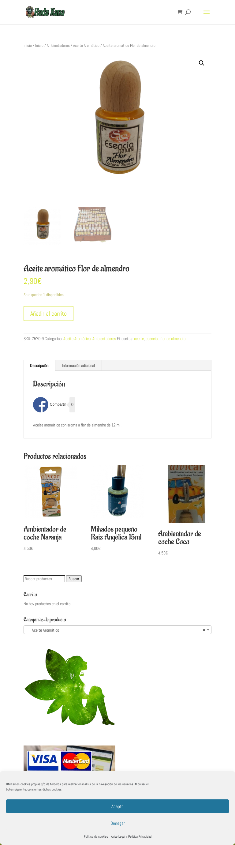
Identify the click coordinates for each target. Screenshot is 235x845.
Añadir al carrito (48, 313)
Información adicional (78, 365)
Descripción (39, 365)
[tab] (39, 365)
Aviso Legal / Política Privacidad (131, 836)
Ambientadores (58, 45)
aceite (139, 338)
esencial (152, 338)
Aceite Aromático (86, 45)
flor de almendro (172, 338)
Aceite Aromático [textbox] (115, 630)
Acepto (117, 806)
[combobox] (117, 629)
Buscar (74, 578)
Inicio (28, 45)
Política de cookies (96, 836)
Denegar (117, 823)
